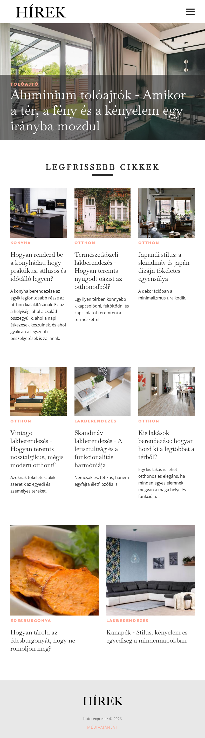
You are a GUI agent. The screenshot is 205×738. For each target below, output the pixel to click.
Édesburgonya (30, 620)
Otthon (84, 243)
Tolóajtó (24, 84)
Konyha (20, 243)
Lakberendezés (95, 421)
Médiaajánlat (102, 727)
